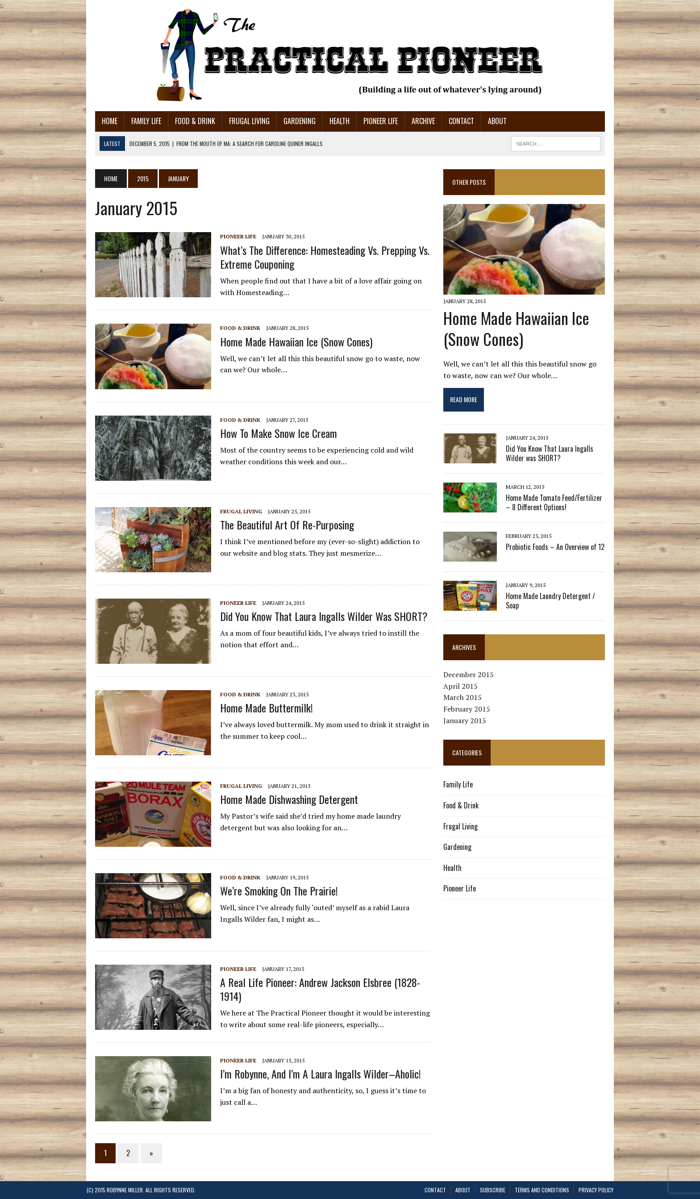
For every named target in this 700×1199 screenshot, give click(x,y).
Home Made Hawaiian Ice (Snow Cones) (288, 341)
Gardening (291, 121)
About (488, 121)
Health (331, 121)
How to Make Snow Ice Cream (270, 433)
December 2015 (471, 678)
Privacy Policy (596, 1190)
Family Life (138, 121)
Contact (453, 121)
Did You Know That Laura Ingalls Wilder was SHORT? (315, 616)
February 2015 (469, 712)
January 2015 (467, 723)
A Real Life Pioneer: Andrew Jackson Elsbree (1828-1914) (322, 982)
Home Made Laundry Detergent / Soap (561, 599)
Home (101, 121)
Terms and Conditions (542, 1190)
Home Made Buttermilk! (258, 707)
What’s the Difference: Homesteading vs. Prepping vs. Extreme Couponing (316, 257)
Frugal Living (241, 121)
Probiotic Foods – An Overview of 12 (558, 550)
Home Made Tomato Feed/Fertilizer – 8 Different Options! (560, 505)
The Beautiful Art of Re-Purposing (279, 524)
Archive (414, 121)
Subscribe (492, 1190)
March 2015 (465, 700)
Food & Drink (187, 121)
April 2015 (463, 689)
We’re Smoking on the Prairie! (270, 891)
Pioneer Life (372, 121)
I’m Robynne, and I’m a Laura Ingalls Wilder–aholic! (312, 1074)
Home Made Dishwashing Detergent (281, 799)
